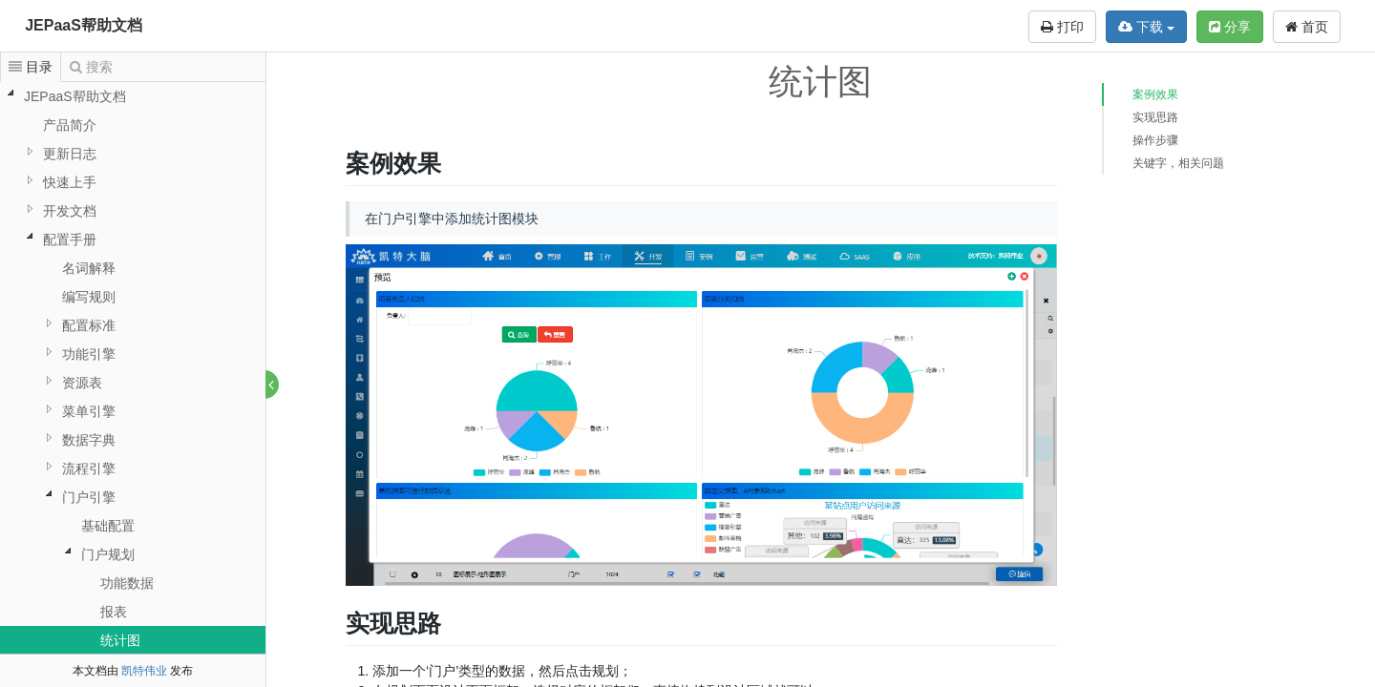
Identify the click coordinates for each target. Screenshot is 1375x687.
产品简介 (69, 125)
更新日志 (69, 153)
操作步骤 (1155, 140)
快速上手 (69, 182)
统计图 (120, 640)
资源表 (82, 382)
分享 (1230, 26)
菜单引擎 (89, 411)
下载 (1146, 26)
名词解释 (89, 268)
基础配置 (108, 525)
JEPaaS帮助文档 (83, 25)
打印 (1062, 26)
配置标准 (89, 325)
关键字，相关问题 (1178, 163)
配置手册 (69, 239)
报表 (113, 611)
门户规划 (108, 554)
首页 (1306, 26)
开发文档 (69, 211)
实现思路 (1155, 117)
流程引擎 (89, 468)
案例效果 (1155, 94)
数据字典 (89, 440)
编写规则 (89, 296)
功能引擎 (89, 354)
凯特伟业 (144, 670)
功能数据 (127, 583)
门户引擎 (89, 497)
